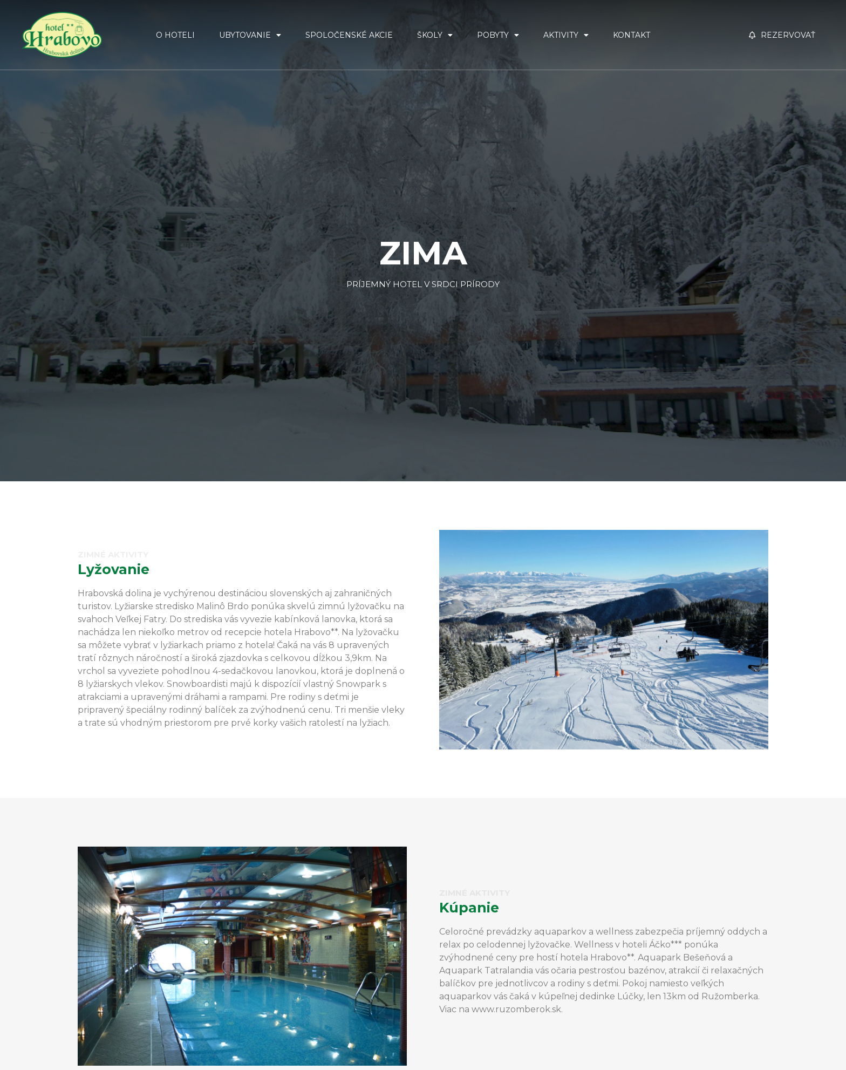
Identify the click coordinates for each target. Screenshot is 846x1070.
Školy (435, 35)
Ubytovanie (250, 35)
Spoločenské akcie (349, 35)
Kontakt (631, 35)
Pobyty (498, 35)
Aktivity (566, 35)
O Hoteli (175, 35)
